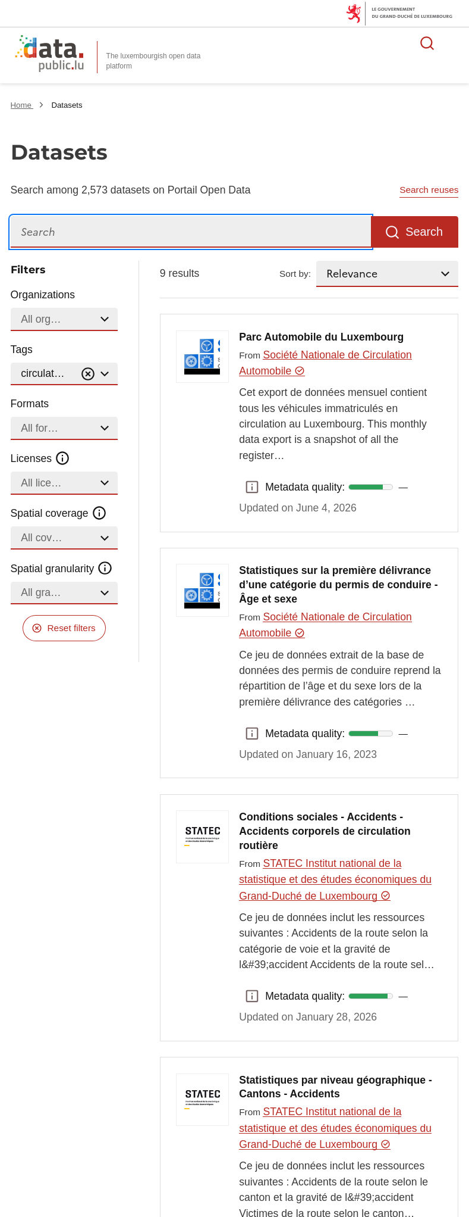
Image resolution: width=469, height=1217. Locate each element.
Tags (22, 349)
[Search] (191, 232)
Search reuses (428, 190)
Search (424, 231)
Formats (30, 404)
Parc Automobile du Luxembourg (321, 337)
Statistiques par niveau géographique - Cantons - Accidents (335, 1087)
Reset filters (72, 628)
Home (22, 105)
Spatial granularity (62, 568)
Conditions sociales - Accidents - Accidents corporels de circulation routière (324, 831)
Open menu (453, 43)
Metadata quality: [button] (252, 487)
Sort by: (295, 274)
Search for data (427, 43)
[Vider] (88, 374)
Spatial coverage (59, 513)
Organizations (43, 295)
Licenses (41, 458)
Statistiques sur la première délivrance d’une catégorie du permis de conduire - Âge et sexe (338, 584)
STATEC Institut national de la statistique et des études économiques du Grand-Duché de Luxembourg (335, 879)
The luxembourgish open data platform (153, 61)
